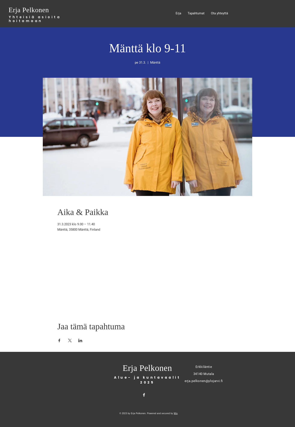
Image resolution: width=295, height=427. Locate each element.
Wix (176, 413)
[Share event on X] (70, 340)
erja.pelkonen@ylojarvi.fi (204, 381)
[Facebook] (144, 395)
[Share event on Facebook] (59, 340)
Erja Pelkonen (30, 10)
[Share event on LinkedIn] (80, 340)
